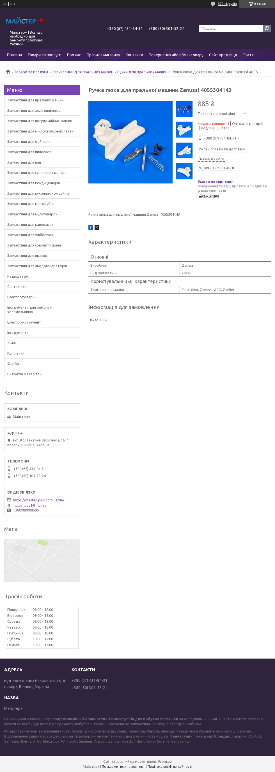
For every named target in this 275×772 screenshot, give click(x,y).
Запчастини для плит (25, 162)
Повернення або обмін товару (176, 55)
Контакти (134, 55)
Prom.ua (165, 761)
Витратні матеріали (24, 374)
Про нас (74, 55)
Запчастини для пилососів (29, 152)
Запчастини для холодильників (34, 110)
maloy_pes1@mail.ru (30, 505)
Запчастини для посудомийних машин (39, 121)
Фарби (13, 364)
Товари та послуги (44, 55)
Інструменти (18, 332)
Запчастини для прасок (27, 255)
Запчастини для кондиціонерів (33, 183)
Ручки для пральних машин (142, 72)
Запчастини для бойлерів (29, 141)
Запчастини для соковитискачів (34, 245)
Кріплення (15, 353)
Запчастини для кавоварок (30, 224)
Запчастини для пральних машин (82, 72)
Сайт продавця (223, 55)
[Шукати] (267, 28)
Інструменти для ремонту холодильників (29, 309)
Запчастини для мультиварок (32, 214)
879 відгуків (227, 4)
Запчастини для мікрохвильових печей (40, 131)
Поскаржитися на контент (123, 766)
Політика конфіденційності (170, 766)
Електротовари (21, 297)
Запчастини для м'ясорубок (31, 204)
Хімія (11, 343)
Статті (248, 55)
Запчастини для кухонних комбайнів (38, 193)
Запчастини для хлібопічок (30, 235)
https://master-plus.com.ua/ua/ (38, 500)
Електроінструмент (24, 322)
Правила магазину (103, 55)
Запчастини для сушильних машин (36, 173)
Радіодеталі (18, 276)
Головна (14, 55)
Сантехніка (16, 287)
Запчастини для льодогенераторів (37, 266)
